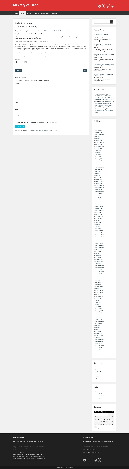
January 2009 (98, 263)
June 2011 (98, 222)
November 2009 (99, 247)
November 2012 (99, 187)
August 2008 (98, 274)
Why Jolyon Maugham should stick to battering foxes (104, 110)
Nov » (99, 428)
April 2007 (98, 306)
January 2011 (98, 232)
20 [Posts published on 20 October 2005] (104, 421)
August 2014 (98, 148)
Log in (97, 392)
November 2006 (99, 317)
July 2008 (97, 276)
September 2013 (99, 167)
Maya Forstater (99, 105)
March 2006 (98, 333)
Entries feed (98, 394)
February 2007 (99, 311)
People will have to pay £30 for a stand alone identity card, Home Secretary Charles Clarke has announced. (42, 31)
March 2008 (98, 284)
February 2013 (99, 181)
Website (17, 115)
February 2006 (99, 335)
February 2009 (99, 261)
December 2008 (99, 265)
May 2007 (97, 304)
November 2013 (99, 165)
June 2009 (98, 255)
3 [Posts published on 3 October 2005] (95, 416)
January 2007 (98, 313)
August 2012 (98, 193)
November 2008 (99, 267)
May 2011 (97, 224)
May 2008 (97, 280)
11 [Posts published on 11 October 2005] (98, 419)
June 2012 (98, 198)
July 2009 (97, 253)
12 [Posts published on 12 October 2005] (101, 419)
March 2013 (98, 179)
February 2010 (99, 243)
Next (85, 70)
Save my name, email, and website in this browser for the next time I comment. (37, 122)
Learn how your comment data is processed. (47, 130)
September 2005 (99, 345)
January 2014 (98, 161)
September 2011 (99, 216)
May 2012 (97, 200)
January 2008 (98, 288)
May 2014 (97, 152)
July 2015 (97, 136)
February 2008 (99, 286)
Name (17, 102)
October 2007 (98, 294)
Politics (22, 13)
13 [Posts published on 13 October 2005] (104, 419)
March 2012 (98, 204)
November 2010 (99, 237)
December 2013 (99, 163)
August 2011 (98, 218)
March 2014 (98, 156)
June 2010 (98, 241)
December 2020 (99, 134)
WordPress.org (99, 398)
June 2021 (98, 128)
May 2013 (97, 175)
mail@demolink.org (91, 449)
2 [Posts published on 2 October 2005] (112, 414)
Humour (54, 13)
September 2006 (99, 321)
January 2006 (98, 337)
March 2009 (98, 259)
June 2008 (98, 278)
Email (17, 109)
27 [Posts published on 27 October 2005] (104, 424)
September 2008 (99, 272)
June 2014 (98, 150)
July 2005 (97, 350)
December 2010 (99, 235)
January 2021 (98, 132)
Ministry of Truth (26, 5)
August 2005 (98, 348)
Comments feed (99, 396)
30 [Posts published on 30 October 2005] (112, 424)
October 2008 (98, 269)
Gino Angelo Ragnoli (100, 97)
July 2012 (97, 195)
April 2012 (98, 202)
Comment (18, 83)
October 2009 (98, 249)
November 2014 (99, 142)
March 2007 (98, 308)
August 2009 (98, 251)
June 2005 (98, 352)
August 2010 (98, 239)
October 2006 (98, 319)
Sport (96, 378)
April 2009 (98, 257)
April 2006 (98, 331)
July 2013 (97, 171)
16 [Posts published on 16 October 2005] (112, 419)
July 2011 (97, 220)
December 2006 (99, 315)
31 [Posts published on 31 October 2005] (95, 426)
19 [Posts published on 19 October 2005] (101, 421)
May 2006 (97, 329)
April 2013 (98, 177)
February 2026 (99, 126)
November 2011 (99, 212)
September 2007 (99, 296)
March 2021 (98, 130)
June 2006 (98, 327)
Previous (18, 70)
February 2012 (99, 206)
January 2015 (98, 140)
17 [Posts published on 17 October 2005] (95, 421)
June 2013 (98, 173)
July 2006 (97, 325)
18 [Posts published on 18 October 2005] (98, 421)
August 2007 (98, 298)
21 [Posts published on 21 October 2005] (107, 421)
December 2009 (99, 245)
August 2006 (98, 323)
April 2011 (98, 226)
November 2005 (99, 341)
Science (29, 13)
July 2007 (97, 300)
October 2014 (98, 144)
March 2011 (98, 228)
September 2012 (99, 191)
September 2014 (99, 146)
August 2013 (98, 169)
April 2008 (98, 282)
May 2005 (97, 354)
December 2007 (99, 290)
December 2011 (99, 210)
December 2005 (99, 339)
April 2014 (98, 154)
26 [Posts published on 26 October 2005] (101, 424)
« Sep (95, 428)
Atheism (36, 13)
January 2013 (98, 183)
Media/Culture (45, 13)
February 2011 (99, 230)
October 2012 (98, 189)
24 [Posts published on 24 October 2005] (95, 424)
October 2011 (98, 214)
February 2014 (99, 159)
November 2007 (99, 292)
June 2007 (98, 302)
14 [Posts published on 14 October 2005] (107, 419)
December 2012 (99, 185)
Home (16, 13)
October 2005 (98, 343)
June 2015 (98, 138)
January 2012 (98, 208)
